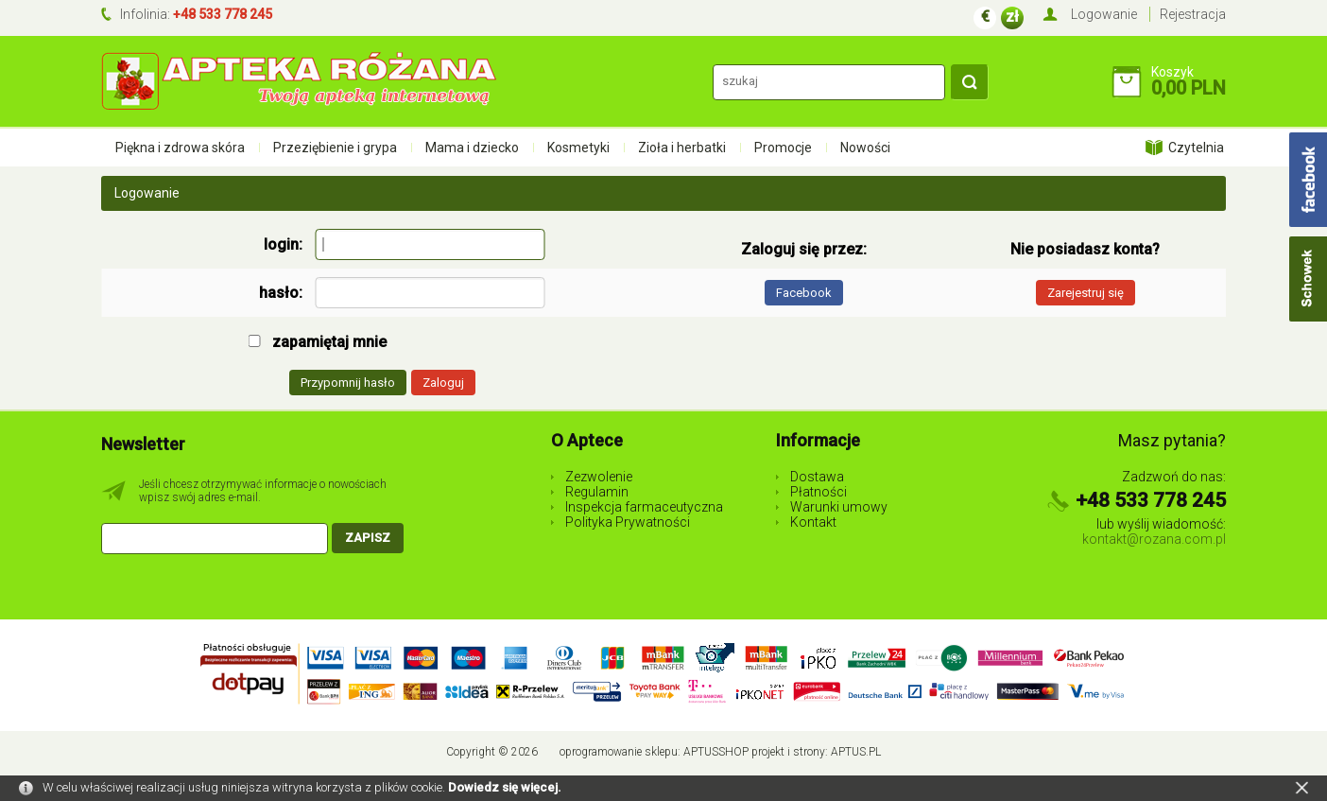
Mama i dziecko (472, 147)
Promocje (783, 147)
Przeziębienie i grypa (335, 147)
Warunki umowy (839, 506)
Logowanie (1104, 14)
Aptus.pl (856, 751)
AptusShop (716, 751)
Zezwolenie (598, 476)
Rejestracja (1193, 14)
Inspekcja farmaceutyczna (644, 506)
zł (1012, 17)
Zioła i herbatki (682, 147)
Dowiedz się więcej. (504, 787)
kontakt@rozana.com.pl (1154, 539)
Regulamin (597, 491)
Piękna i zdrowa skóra (180, 147)
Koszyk (1172, 71)
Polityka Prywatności (627, 522)
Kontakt (813, 522)
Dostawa (817, 476)
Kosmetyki (578, 147)
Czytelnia (1196, 147)
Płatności (818, 491)
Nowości (865, 147)
